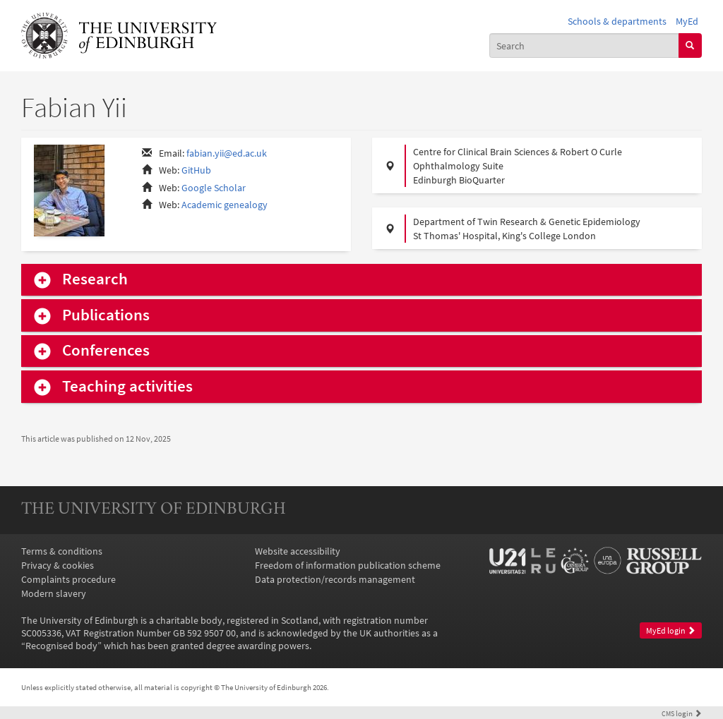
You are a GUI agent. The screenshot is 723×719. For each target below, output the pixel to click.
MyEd (687, 21)
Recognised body (61, 645)
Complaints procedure (68, 579)
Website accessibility (297, 551)
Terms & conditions (61, 551)
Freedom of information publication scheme (348, 565)
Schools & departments (617, 21)
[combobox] (584, 45)
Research (95, 279)
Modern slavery (53, 593)
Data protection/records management (335, 579)
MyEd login (670, 630)
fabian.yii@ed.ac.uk (226, 153)
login (682, 713)
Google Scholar (213, 187)
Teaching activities (127, 386)
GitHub (196, 170)
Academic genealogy (224, 204)
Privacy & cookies (57, 565)
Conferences (106, 350)
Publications (106, 315)
